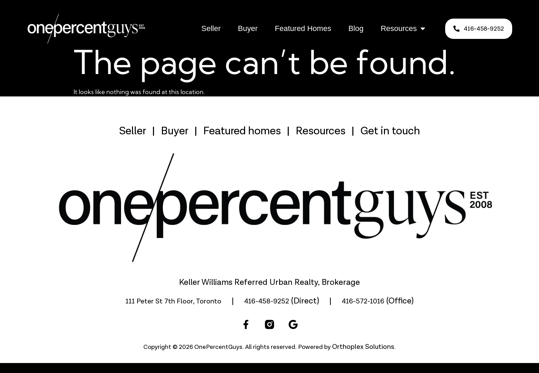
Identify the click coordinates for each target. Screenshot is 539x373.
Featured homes (242, 141)
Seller (211, 28)
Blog (355, 28)
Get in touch (390, 141)
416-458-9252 (266, 311)
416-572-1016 (363, 311)
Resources (403, 28)
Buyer (247, 28)
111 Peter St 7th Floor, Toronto (173, 311)
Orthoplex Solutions (363, 356)
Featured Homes (303, 28)
